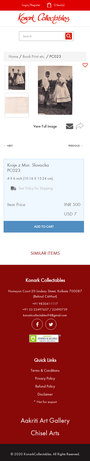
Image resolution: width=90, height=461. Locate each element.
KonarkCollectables (37, 454)
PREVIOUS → (75, 145)
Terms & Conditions (45, 370)
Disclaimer (45, 394)
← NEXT (8, 145)
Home (13, 56)
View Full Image (45, 126)
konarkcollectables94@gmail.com (45, 315)
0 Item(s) (56, 5)
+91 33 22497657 (36, 309)
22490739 (59, 309)
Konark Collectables (45, 280)
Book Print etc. (34, 56)
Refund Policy (45, 386)
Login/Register (31, 5)
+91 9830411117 (45, 304)
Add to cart (44, 227)
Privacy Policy (45, 378)
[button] (86, 65)
